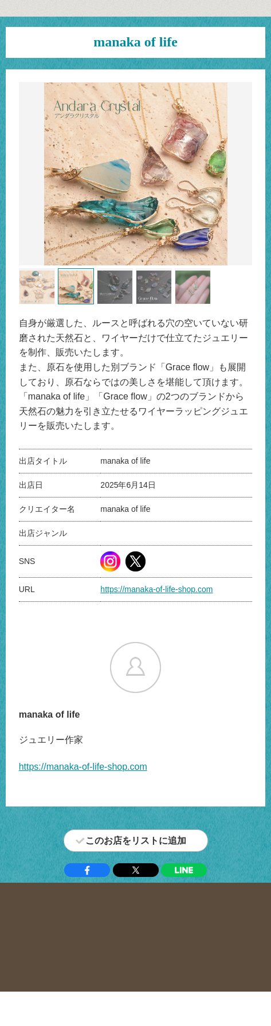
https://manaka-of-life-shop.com (156, 589)
